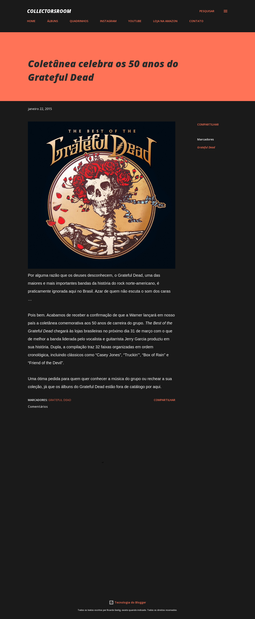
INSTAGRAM (108, 21)
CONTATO (196, 21)
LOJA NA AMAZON (165, 21)
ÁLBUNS (52, 21)
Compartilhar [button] (208, 124)
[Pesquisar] (206, 11)
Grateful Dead (206, 147)
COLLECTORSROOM (49, 11)
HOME (31, 21)
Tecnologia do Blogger (127, 602)
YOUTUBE (134, 21)
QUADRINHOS (79, 21)
